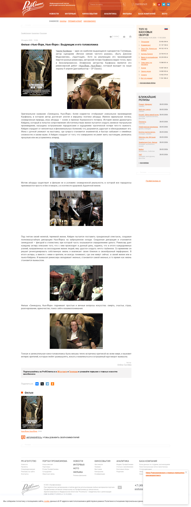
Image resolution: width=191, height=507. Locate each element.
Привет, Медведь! (145, 104)
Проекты (24, 467)
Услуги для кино (145, 469)
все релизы (144, 163)
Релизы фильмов (79, 475)
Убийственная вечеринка (148, 127)
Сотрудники (46, 472)
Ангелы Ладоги (147, 54)
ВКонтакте (62, 371)
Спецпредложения (28, 469)
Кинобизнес (90, 21)
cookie (46, 501)
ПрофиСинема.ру (153, 181)
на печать (124, 37)
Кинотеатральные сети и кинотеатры (153, 467)
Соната (144, 75)
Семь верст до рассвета (146, 63)
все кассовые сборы (147, 83)
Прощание (145, 42)
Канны (63, 21)
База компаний (146, 14)
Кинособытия (89, 14)
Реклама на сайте (28, 472)
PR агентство (28, 461)
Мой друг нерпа (145, 109)
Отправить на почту (130, 36)
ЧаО (140, 154)
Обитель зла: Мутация (147, 137)
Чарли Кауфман (64, 51)
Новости (54, 14)
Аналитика (110, 14)
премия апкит (75, 21)
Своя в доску (146, 71)
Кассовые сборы (122, 469)
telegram (164, 4)
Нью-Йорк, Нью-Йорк (90, 66)
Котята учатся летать (147, 132)
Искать (123, 4)
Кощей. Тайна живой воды (149, 115)
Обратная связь (48, 474)
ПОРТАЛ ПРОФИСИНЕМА (54, 461)
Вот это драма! (146, 78)
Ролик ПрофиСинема (50, 469)
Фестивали (99, 464)
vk (168, 4)
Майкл (141, 149)
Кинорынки (99, 472)
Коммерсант (146, 45)
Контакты (25, 474)
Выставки (98, 469)
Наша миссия (47, 464)
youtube (159, 4)
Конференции (100, 474)
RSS (154, 4)
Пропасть (142, 122)
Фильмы (127, 14)
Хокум (143, 68)
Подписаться (141, 4)
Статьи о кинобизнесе (124, 467)
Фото (164, 14)
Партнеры (46, 467)
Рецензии (43, 33)
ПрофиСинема (26, 33)
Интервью (70, 14)
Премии (98, 467)
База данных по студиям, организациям (154, 464)
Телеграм (73, 371)
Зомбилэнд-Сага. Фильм (148, 142)
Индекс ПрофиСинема (124, 464)
